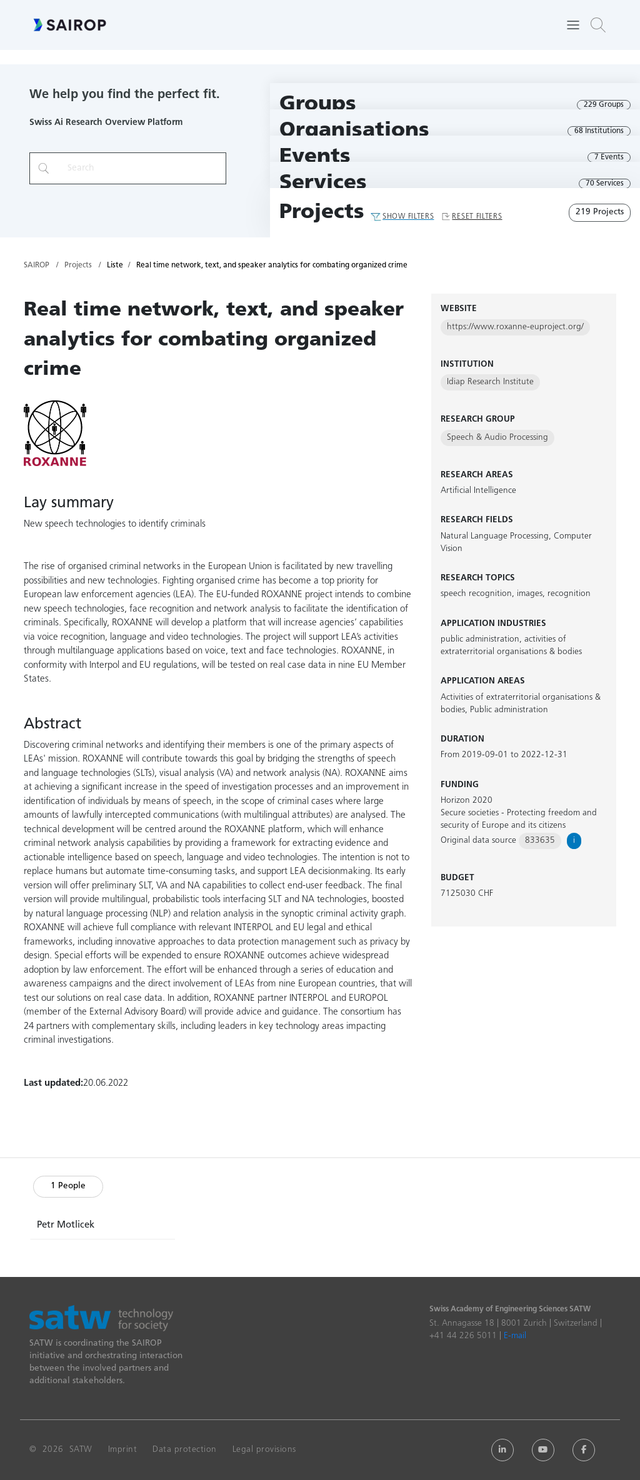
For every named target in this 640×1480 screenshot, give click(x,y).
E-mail (515, 1336)
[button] (598, 24)
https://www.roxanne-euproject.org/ (515, 327)
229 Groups (604, 105)
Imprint (123, 1450)
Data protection (184, 1450)
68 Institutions (599, 131)
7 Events (609, 157)
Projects (321, 212)
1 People (68, 1186)
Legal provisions (264, 1450)
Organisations (354, 131)
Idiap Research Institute (490, 382)
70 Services (605, 183)
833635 (540, 841)
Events (315, 157)
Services (323, 183)
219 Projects (600, 212)
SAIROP (36, 265)
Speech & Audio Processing (497, 438)
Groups (317, 104)
